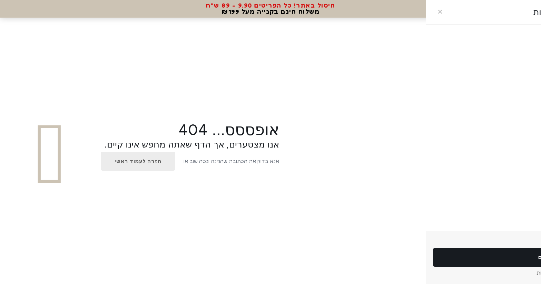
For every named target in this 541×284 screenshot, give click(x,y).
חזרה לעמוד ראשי (138, 161)
